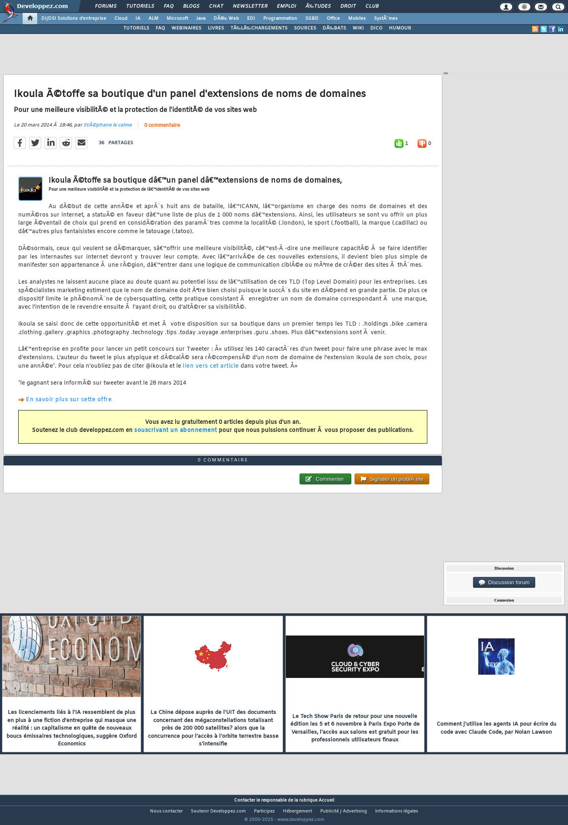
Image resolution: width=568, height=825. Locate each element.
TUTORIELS (136, 28)
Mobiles (357, 18)
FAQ (168, 6)
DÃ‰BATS (334, 28)
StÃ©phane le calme (107, 130)
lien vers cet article (211, 371)
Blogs (191, 6)
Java (200, 18)
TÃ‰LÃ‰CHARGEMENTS (258, 28)
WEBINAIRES (186, 28)
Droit (348, 6)
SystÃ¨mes (386, 18)
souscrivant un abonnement (175, 436)
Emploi (286, 6)
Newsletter (250, 6)
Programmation (280, 18)
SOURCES (305, 28)
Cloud (120, 18)
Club (372, 6)
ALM (153, 18)
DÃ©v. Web (226, 18)
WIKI (358, 28)
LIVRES (216, 28)
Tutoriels (140, 6)
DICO (376, 28)
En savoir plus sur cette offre (69, 405)
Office (333, 18)
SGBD (312, 18)
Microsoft (177, 18)
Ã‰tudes (318, 6)
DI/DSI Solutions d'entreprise (73, 18)
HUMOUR (400, 28)
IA (137, 18)
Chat (216, 6)
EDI (251, 18)
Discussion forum (504, 582)
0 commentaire (162, 130)
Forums (105, 6)
